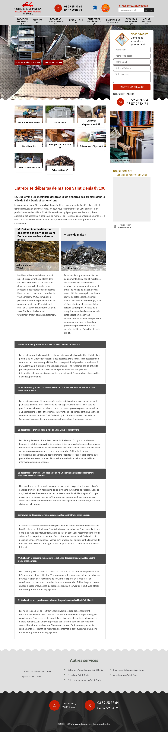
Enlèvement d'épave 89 (113, 21)
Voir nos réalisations (27, 62)
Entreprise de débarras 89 (94, 21)
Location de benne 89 (22, 21)
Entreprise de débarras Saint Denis (84, 680)
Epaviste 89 (37, 21)
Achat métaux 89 (146, 21)
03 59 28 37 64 (73, 6)
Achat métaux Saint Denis (125, 675)
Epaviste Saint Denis (31, 676)
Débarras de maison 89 (131, 21)
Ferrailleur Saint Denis (78, 675)
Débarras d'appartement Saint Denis (85, 670)
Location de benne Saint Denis (36, 671)
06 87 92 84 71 (73, 10)
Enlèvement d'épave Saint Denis (128, 670)
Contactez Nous (53, 62)
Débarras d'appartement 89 (55, 21)
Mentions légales (101, 724)
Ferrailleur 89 (76, 21)
